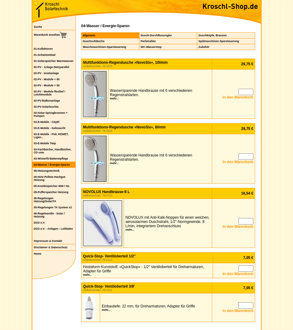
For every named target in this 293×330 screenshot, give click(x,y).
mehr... (114, 98)
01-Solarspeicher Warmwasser (54, 61)
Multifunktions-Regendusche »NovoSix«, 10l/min (125, 62)
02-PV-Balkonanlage (47, 100)
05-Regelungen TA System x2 (53, 207)
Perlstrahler (148, 41)
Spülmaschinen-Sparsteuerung (218, 41)
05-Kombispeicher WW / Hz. (52, 186)
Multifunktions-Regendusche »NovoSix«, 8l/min (124, 127)
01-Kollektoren (43, 48)
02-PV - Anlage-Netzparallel (51, 67)
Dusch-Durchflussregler (156, 35)
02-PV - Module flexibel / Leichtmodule (49, 93)
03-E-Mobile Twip (45, 143)
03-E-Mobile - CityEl (47, 122)
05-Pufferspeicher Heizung (51, 192)
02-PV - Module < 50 (47, 79)
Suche (38, 26)
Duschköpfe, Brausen (212, 35)
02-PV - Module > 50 (47, 85)
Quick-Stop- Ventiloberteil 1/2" (109, 256)
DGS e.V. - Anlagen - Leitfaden (53, 228)
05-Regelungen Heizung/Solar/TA (45, 200)
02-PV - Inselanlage (46, 73)
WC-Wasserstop (151, 46)
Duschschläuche (94, 41)
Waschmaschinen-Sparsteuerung (104, 46)
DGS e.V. (39, 222)
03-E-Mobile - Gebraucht (50, 128)
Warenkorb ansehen (47, 34)
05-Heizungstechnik (47, 170)
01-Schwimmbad (45, 54)
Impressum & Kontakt (48, 240)
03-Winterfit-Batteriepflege (51, 158)
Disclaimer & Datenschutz (51, 247)
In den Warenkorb (237, 97)
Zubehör (203, 46)
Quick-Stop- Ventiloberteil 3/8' (109, 286)
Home (38, 253)
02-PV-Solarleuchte (46, 106)
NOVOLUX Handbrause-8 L (106, 192)
